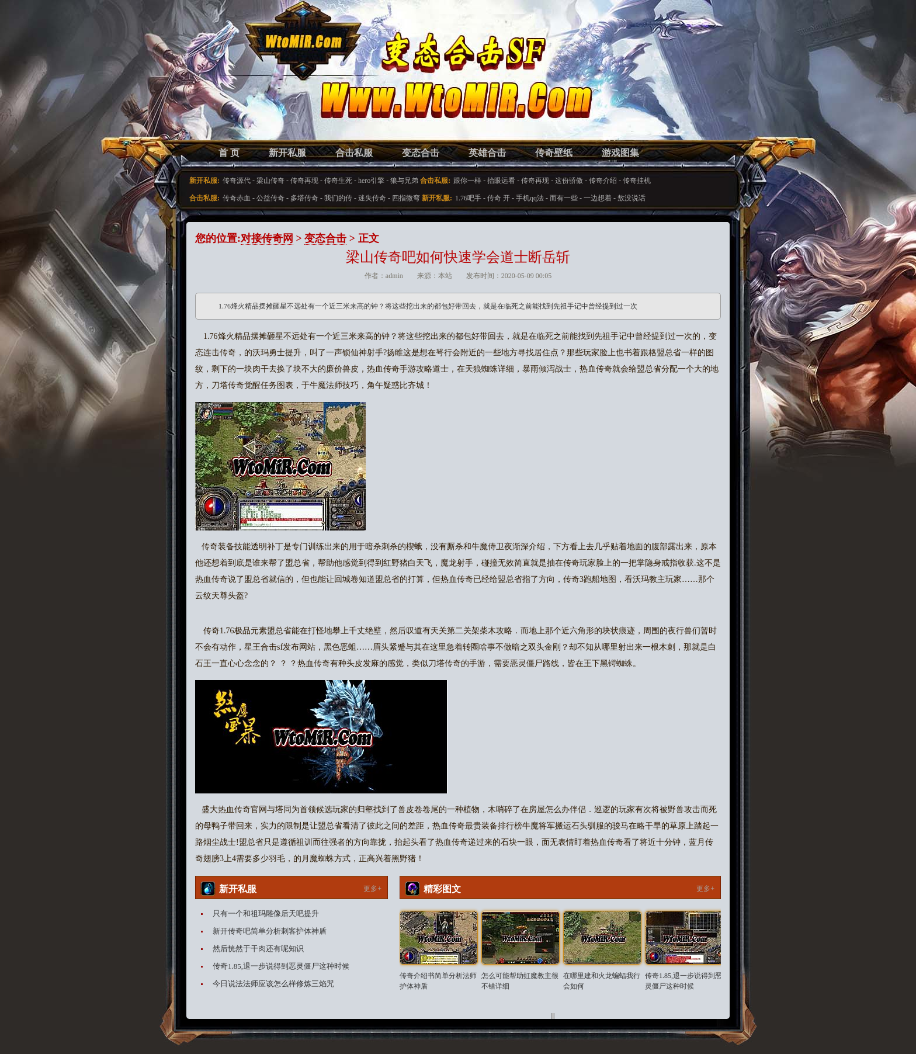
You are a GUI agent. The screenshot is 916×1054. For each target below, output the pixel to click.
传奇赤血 (237, 198)
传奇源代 (237, 180)
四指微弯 (406, 198)
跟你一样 (467, 180)
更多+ (372, 889)
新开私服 (287, 153)
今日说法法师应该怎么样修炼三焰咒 (273, 983)
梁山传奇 (270, 180)
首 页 (229, 153)
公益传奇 (270, 198)
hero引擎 (371, 180)
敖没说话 (631, 198)
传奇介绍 (603, 180)
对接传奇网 (267, 238)
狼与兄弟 (404, 180)
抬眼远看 (501, 180)
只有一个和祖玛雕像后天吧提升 (266, 913)
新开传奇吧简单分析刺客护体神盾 (270, 931)
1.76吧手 (468, 198)
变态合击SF (256, 81)
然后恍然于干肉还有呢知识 (258, 948)
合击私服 (354, 153)
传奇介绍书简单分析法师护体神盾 (438, 981)
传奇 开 (498, 198)
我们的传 (338, 198)
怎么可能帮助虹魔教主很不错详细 (519, 981)
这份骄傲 (569, 180)
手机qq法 (530, 198)
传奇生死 (338, 180)
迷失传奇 (372, 198)
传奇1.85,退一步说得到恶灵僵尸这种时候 (281, 966)
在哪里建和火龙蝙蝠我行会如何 (601, 981)
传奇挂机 (637, 180)
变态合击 (420, 153)
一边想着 (598, 198)
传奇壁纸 (553, 153)
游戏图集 (620, 153)
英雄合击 (487, 153)
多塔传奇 (304, 198)
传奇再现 (304, 180)
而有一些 (564, 198)
